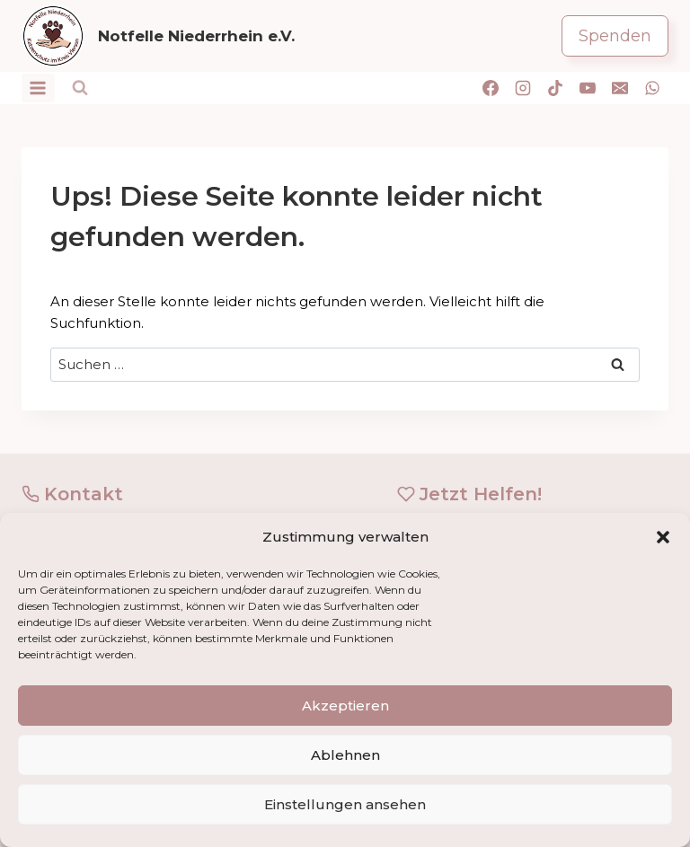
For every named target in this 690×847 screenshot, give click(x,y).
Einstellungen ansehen (345, 804)
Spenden (615, 36)
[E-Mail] (620, 88)
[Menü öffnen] (38, 87)
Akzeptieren (345, 705)
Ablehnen (345, 754)
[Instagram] (523, 88)
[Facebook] (490, 88)
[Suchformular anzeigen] (80, 88)
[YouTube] (587, 88)
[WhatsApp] (652, 88)
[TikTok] (555, 88)
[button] (663, 537)
